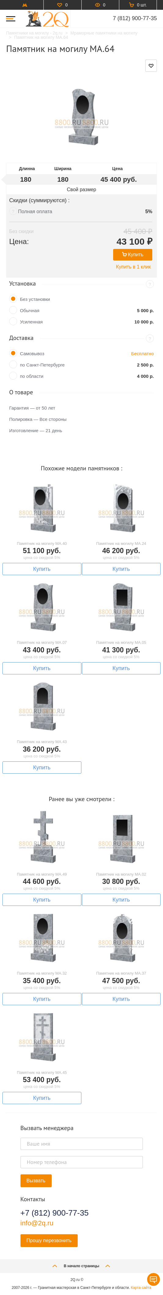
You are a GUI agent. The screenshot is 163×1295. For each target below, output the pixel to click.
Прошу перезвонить (49, 1240)
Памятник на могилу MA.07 (42, 642)
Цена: (19, 241)
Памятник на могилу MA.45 (42, 1072)
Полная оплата (35, 211)
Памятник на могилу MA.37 (121, 973)
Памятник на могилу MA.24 (121, 543)
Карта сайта (141, 1288)
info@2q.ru (37, 1223)
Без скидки (21, 231)
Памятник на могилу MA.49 (42, 874)
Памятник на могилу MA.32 (42, 973)
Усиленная (31, 321)
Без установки (35, 299)
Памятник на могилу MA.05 (121, 642)
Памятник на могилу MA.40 (42, 543)
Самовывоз (32, 353)
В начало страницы (81, 1265)
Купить (132, 254)
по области (31, 376)
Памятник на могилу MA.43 (42, 741)
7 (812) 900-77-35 (135, 18)
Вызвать (36, 1180)
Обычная (29, 310)
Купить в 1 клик (133, 266)
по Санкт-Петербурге (42, 364)
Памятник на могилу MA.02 (121, 874)
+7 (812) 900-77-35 (54, 1213)
